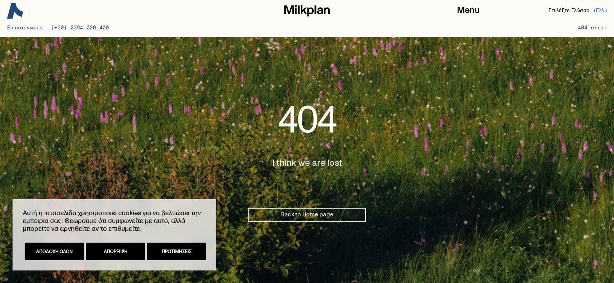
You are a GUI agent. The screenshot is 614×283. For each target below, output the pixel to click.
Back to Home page (307, 215)
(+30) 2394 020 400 (80, 27)
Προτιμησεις (176, 251)
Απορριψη (115, 251)
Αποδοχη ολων (54, 251)
